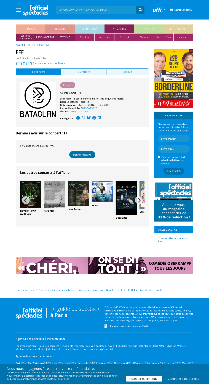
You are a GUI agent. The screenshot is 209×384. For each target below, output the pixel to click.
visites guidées (178, 29)
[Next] (139, 200)
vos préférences (87, 375)
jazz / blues (104, 37)
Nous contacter (47, 290)
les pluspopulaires (25, 37)
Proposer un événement (91, 290)
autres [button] (182, 37)
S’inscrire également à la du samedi (173, 160)
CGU (130, 290)
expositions (90, 29)
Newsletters (112, 290)
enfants (148, 29)
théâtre (60, 29)
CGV (123, 290)
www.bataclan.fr (79, 111)
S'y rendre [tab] (84, 71)
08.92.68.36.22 (89, 108)
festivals (65, 37)
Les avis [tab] (127, 71)
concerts (119, 29)
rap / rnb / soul (163, 37)
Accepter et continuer (144, 379)
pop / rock (124, 37)
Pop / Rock (117, 98)
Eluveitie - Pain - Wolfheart (28, 212)
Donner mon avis (82, 154)
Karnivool (49, 210)
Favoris (60, 63)
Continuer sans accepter (184, 379)
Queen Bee (121, 217)
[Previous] (26, 200)
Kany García (74, 209)
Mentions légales (144, 290)
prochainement (45, 37)
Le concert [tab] (38, 71)
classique (85, 37)
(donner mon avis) (42, 63)
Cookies (160, 290)
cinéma (30, 29)
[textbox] (96, 9)
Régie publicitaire (67, 290)
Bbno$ (95, 205)
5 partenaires (31, 375)
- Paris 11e (31, 58)
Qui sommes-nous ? (26, 290)
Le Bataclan (72, 101)
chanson (144, 37)
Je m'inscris (174, 171)
